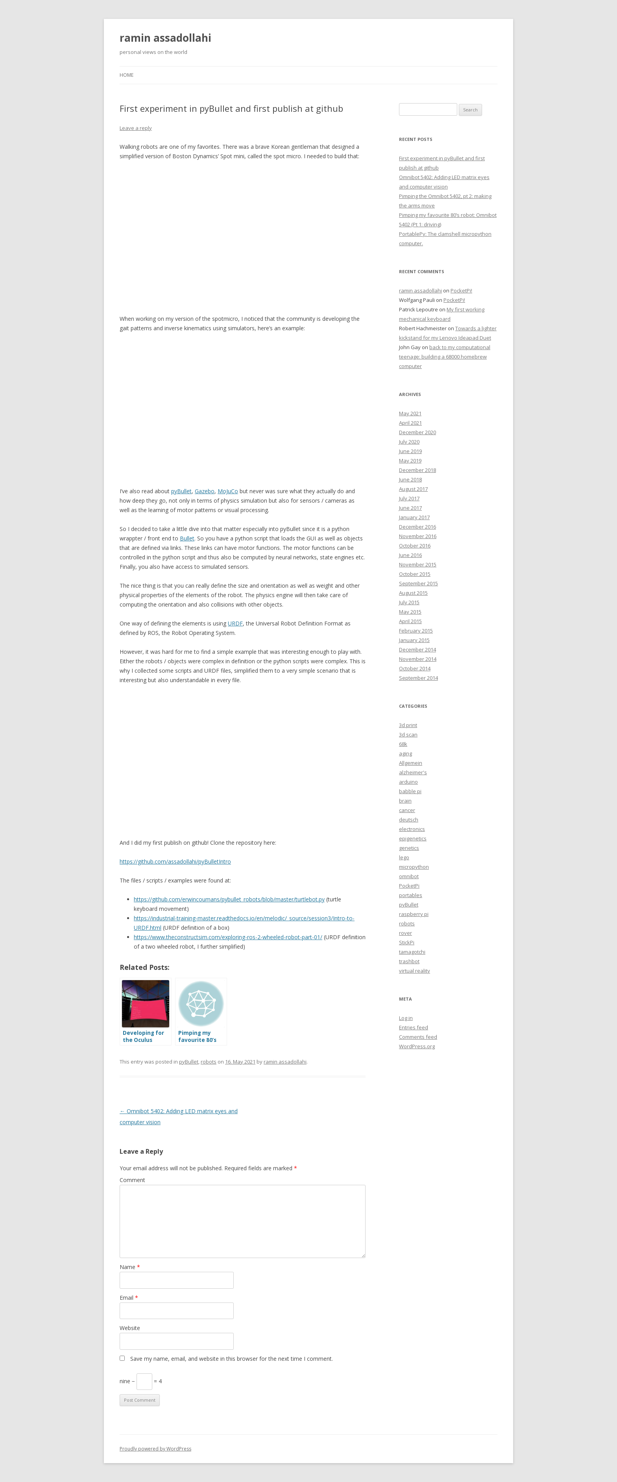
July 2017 (409, 498)
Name (130, 1267)
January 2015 (414, 640)
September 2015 (418, 583)
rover (405, 932)
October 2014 (414, 668)
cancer (407, 810)
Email (129, 1297)
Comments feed (418, 1036)
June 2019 (410, 451)
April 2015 (410, 621)
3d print (408, 725)
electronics (412, 829)
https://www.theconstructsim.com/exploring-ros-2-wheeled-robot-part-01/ (228, 937)
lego (404, 857)
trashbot (409, 961)
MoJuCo (228, 491)
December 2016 (417, 526)
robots (208, 1061)
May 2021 (410, 413)
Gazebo (204, 491)
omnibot (409, 876)
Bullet (187, 538)
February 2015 (416, 630)
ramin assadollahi (165, 38)
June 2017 (410, 507)
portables (410, 895)
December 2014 (417, 649)
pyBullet (181, 491)
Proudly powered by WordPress (155, 1448)
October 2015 (414, 573)
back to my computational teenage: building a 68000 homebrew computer (444, 357)
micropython (414, 866)
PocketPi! (461, 290)
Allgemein (410, 762)
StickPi (406, 942)
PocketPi (409, 885)
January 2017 (414, 517)
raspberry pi (414, 914)
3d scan (408, 734)
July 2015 (409, 602)
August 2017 (413, 488)
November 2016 (417, 536)
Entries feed (413, 1027)
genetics (409, 847)
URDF (235, 623)
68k (403, 743)
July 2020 (409, 441)
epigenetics (413, 838)
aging (405, 753)
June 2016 (410, 555)
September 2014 (418, 677)
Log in (406, 1017)
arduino (408, 781)
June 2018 (410, 479)
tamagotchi (412, 951)
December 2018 (417, 470)
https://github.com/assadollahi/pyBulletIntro (175, 861)
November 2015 (417, 564)
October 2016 (414, 545)
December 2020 (417, 432)
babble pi (410, 791)
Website (130, 1328)
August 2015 (413, 592)
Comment (132, 1180)
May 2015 (410, 611)
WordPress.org (417, 1046)
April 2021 (410, 422)
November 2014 (417, 658)
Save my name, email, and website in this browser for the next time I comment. (231, 1358)
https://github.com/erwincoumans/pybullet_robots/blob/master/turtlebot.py (229, 899)
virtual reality (414, 970)
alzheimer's (413, 772)
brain (405, 800)
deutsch (408, 819)
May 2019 (410, 460)
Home (126, 75)
